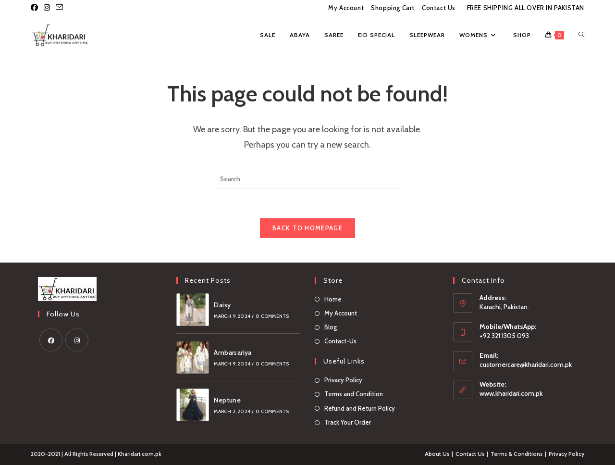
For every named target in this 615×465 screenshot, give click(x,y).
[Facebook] (50, 340)
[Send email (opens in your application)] (59, 8)
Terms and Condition (353, 394)
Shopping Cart (393, 8)
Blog (330, 327)
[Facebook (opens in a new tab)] (36, 8)
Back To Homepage (307, 228)
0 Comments (272, 316)
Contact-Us (340, 341)
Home (333, 299)
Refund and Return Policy (359, 408)
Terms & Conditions (516, 453)
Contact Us (438, 8)
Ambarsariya (232, 352)
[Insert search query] (307, 179)
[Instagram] (76, 340)
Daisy (222, 305)
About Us (437, 453)
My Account (346, 8)
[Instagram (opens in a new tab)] (47, 8)
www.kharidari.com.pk (511, 393)
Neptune (227, 400)
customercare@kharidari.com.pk (526, 364)
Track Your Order (347, 422)
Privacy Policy (343, 380)
